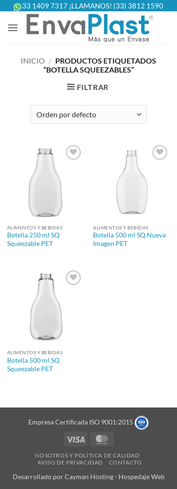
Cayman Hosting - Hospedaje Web (115, 477)
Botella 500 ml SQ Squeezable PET (33, 365)
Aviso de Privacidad (70, 462)
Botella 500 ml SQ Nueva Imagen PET (129, 239)
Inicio (33, 60)
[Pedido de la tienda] (88, 114)
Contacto (125, 462)
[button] (12, 27)
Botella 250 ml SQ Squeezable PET (33, 239)
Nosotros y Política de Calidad (87, 455)
